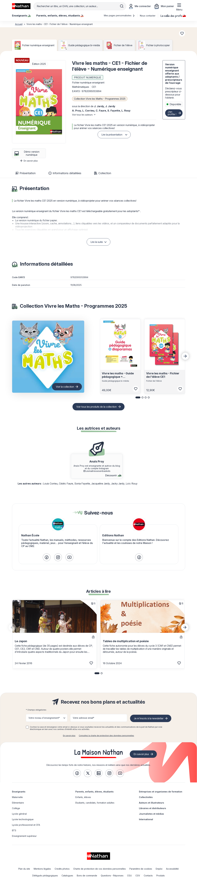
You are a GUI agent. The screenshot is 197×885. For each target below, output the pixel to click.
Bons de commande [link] (87, 875)
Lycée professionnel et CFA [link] (26, 825)
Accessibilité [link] (172, 868)
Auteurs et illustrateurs (151, 802)
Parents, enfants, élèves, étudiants (94, 791)
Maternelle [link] (17, 797)
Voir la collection (65, 386)
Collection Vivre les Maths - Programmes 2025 (99, 98)
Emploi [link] (159, 868)
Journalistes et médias (151, 813)
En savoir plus (29, 160)
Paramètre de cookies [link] (140, 868)
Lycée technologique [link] (23, 819)
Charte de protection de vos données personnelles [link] (99, 868)
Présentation (26, 173)
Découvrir (113, 475)
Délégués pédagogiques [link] (45, 875)
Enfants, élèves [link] (83, 797)
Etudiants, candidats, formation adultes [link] (94, 802)
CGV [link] (137, 875)
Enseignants (18, 791)
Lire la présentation (111, 134)
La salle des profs (173, 15)
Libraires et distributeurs (152, 808)
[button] (39, 101)
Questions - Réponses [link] (112, 875)
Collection (102, 173)
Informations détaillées (64, 173)
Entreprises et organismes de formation (160, 791)
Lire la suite (96, 241)
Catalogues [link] (67, 875)
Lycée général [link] (19, 813)
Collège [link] (16, 808)
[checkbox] (27, 727)
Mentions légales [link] (42, 868)
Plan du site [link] (24, 868)
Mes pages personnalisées (119, 15)
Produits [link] (160, 875)
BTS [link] (14, 830)
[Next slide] (185, 356)
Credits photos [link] (62, 868)
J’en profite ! (172, 113)
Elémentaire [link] (18, 802)
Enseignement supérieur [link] (24, 836)
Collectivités (146, 797)
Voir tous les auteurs (82, 114)
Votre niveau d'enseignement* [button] (44, 718)
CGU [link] (129, 875)
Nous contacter (147, 15)
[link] (46, 557)
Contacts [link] (148, 875)
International (146, 819)
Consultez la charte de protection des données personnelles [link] (106, 735)
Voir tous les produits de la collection (96, 406)
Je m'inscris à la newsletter (148, 718)
